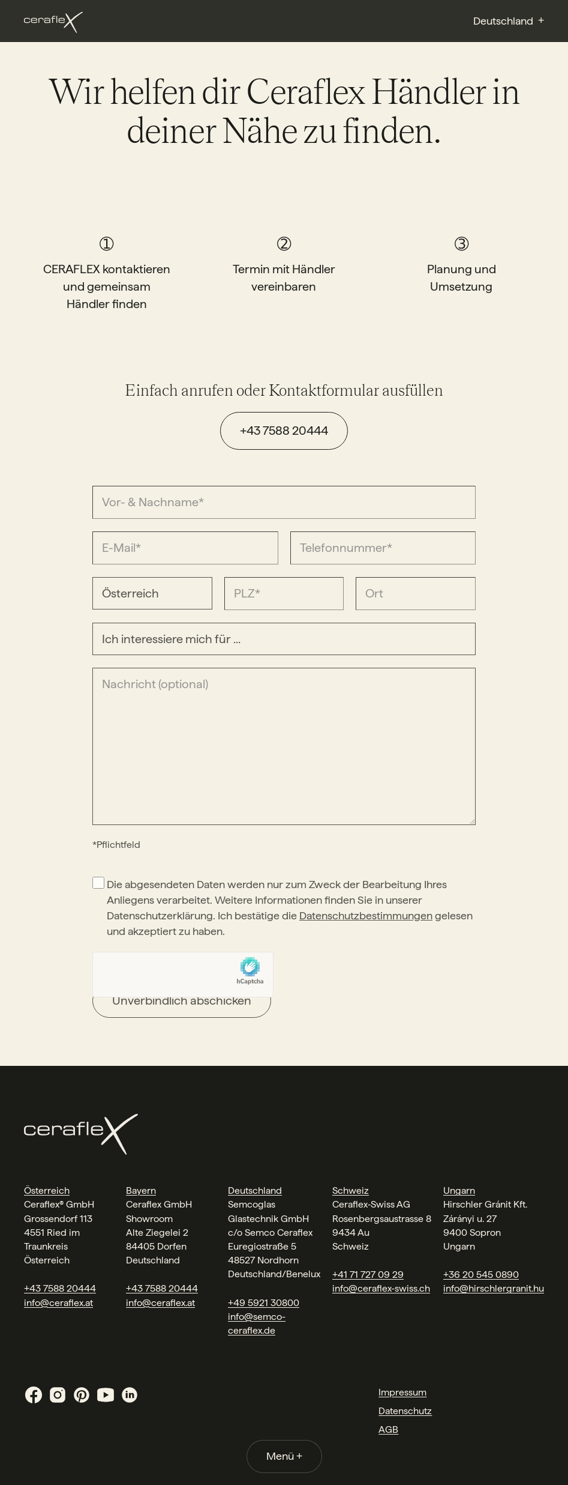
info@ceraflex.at (58, 1302)
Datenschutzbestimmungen (365, 915)
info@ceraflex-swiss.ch (381, 1288)
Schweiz (350, 1190)
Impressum (402, 1392)
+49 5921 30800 (263, 1302)
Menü (284, 1456)
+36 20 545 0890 (481, 1274)
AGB (388, 1429)
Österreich (47, 1190)
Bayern (141, 1190)
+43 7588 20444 (284, 430)
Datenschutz (405, 1411)
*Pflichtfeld (116, 844)
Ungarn (459, 1190)
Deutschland (255, 1190)
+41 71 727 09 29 (368, 1274)
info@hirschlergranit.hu (493, 1288)
